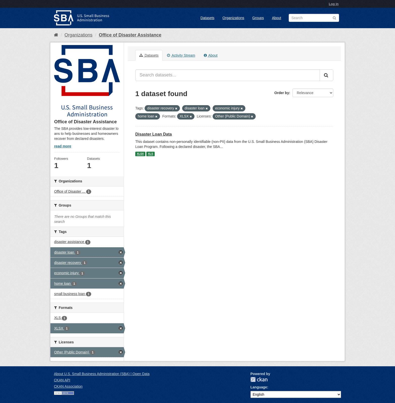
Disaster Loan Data (153, 134)
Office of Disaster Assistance (130, 34)
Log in (334, 4)
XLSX (140, 153)
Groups (258, 18)
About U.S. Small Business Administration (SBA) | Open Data (101, 374)
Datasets (207, 18)
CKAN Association (68, 386)
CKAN (259, 379)
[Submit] (326, 75)
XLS (150, 153)
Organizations (233, 18)
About (276, 18)
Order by (281, 93)
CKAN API (62, 380)
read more (62, 146)
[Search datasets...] (227, 75)
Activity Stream (181, 55)
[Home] (56, 34)
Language (258, 387)
